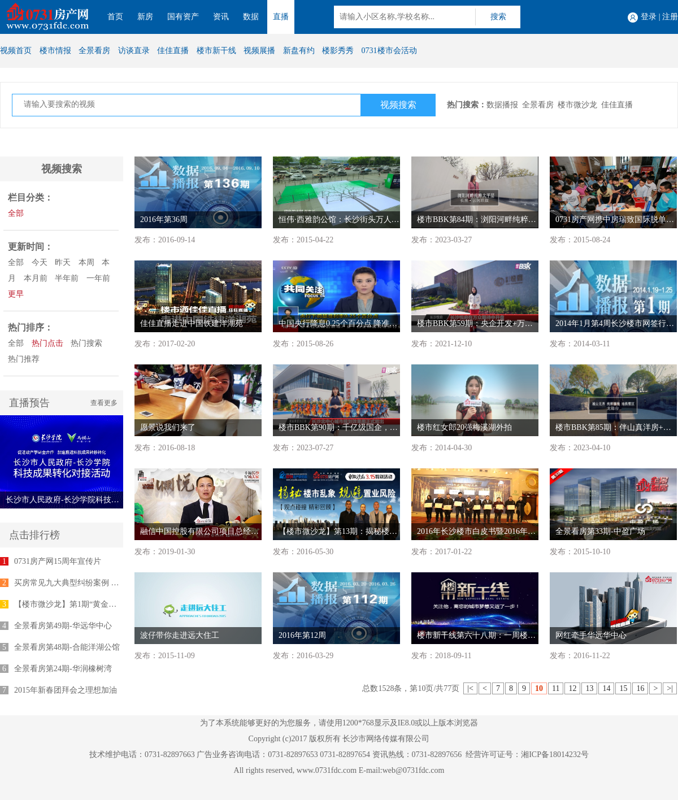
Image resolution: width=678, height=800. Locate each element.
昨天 (63, 262)
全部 (16, 213)
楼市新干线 (216, 50)
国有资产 (183, 16)
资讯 (221, 16)
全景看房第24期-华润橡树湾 (63, 668)
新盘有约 (299, 50)
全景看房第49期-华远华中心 (63, 625)
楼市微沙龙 (577, 105)
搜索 (498, 16)
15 (623, 688)
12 (572, 688)
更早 (16, 294)
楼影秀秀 (338, 50)
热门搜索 (86, 343)
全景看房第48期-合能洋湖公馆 (67, 647)
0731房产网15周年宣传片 (57, 561)
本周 (86, 262)
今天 (39, 262)
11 (555, 688)
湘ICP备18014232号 (555, 754)
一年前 (98, 278)
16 (640, 688)
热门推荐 (24, 359)
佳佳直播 (173, 50)
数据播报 (502, 105)
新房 (145, 16)
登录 (649, 16)
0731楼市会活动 (389, 50)
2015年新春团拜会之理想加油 (65, 690)
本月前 (35, 278)
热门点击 (47, 343)
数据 (251, 16)
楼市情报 (55, 50)
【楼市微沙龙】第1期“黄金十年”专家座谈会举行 (98, 604)
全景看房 (94, 50)
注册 (670, 16)
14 (606, 688)
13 (589, 688)
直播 (281, 16)
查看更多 (104, 403)
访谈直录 (134, 50)
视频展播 (259, 50)
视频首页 (16, 50)
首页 (115, 16)
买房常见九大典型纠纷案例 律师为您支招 (86, 583)
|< (470, 688)
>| (670, 688)
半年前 (67, 278)
